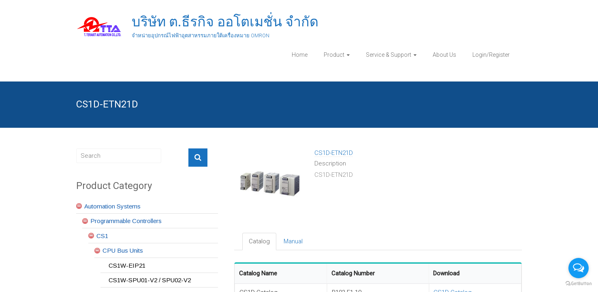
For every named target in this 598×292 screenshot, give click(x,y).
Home (300, 55)
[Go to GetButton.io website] (579, 283)
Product (334, 55)
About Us (444, 55)
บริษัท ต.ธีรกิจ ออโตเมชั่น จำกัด (225, 21)
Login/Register (491, 55)
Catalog (259, 241)
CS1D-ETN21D (333, 153)
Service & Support (388, 55)
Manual (293, 241)
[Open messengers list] (578, 268)
